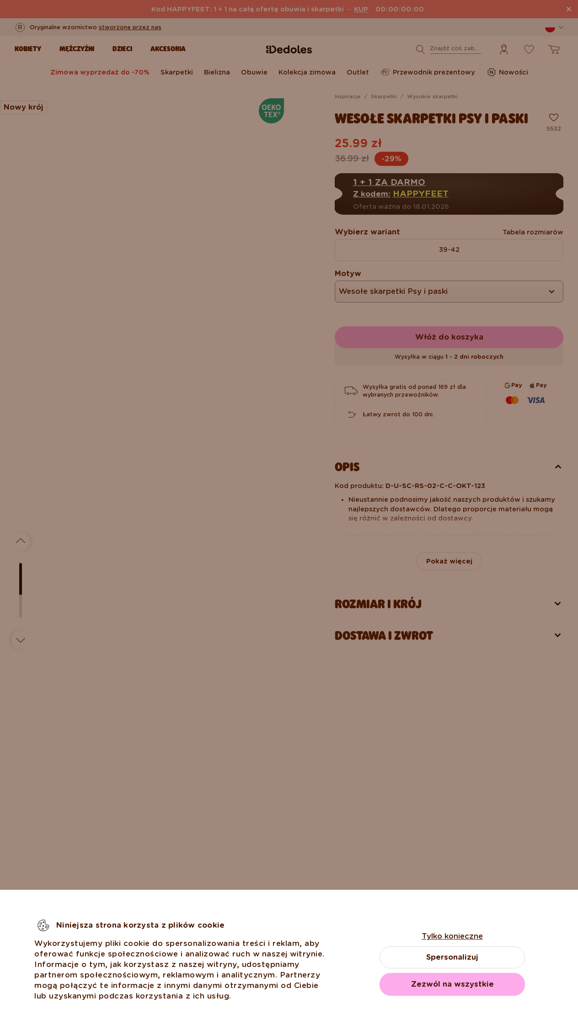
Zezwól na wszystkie (452, 984)
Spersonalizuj (452, 957)
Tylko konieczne (452, 936)
